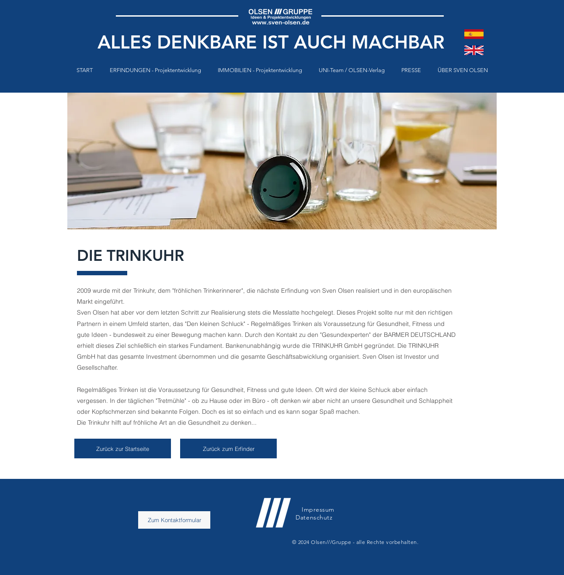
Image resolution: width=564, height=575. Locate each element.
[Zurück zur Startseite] (122, 448)
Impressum (318, 509)
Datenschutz (315, 517)
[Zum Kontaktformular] (174, 520)
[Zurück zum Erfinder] (228, 448)
